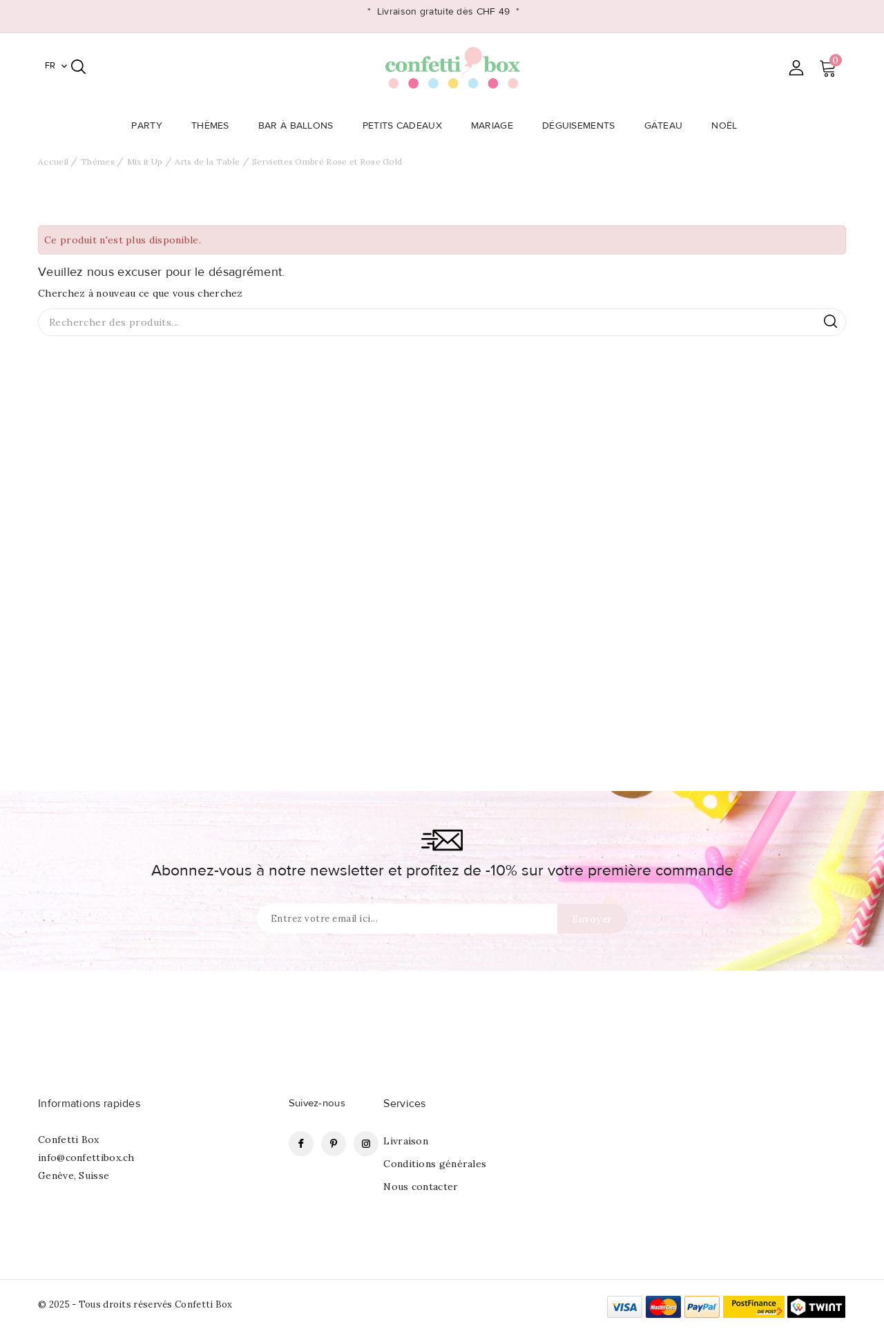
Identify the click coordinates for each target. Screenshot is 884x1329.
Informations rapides (89, 1103)
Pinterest (333, 1143)
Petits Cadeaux (406, 126)
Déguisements (583, 126)
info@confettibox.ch (86, 1157)
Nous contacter (420, 1186)
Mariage (496, 126)
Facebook (301, 1143)
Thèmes (214, 126)
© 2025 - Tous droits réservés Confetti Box (135, 1304)
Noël (728, 126)
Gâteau (667, 126)
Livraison (405, 1141)
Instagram (366, 1143)
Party (151, 126)
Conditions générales (434, 1164)
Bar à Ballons (300, 126)
